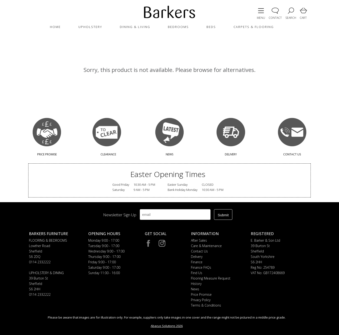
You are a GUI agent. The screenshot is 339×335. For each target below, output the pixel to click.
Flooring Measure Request (210, 278)
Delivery (196, 256)
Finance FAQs (201, 267)
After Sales (199, 240)
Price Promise (201, 294)
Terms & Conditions (206, 305)
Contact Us (199, 251)
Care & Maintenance (206, 246)
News (195, 289)
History (196, 283)
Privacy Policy (200, 300)
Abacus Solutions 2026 (167, 326)
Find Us (196, 273)
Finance (196, 262)
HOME (55, 27)
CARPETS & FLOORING (254, 27)
